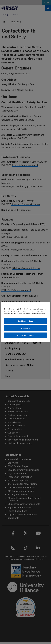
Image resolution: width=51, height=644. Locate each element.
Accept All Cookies (25, 335)
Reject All (25, 328)
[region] (25, 322)
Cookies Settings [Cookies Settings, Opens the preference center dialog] (25, 321)
